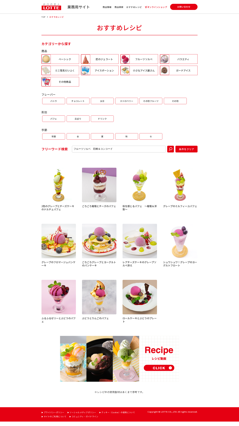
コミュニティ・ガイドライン (85, 420)
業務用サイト (78, 7)
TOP (43, 16)
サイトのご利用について (55, 420)
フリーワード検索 (54, 153)
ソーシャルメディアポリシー (83, 416)
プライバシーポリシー (54, 416)
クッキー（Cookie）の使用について (118, 416)
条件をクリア (186, 153)
